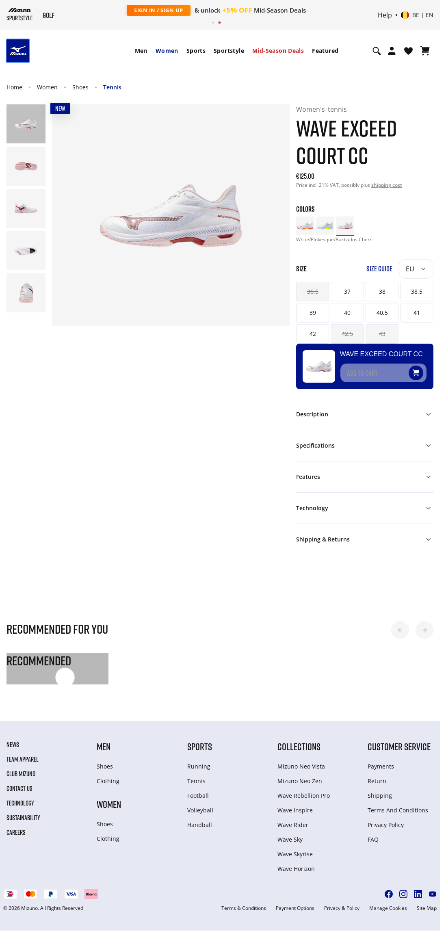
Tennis (112, 87)
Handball (199, 825)
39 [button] (313, 312)
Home (14, 87)
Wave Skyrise (295, 854)
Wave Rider (292, 825)
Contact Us (19, 788)
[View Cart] (425, 50)
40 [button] (347, 312)
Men (141, 50)
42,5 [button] (347, 334)
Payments (381, 766)
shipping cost (386, 185)
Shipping (380, 795)
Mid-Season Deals (278, 50)
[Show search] (376, 50)
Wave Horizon (296, 869)
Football (198, 795)
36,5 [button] (312, 291)
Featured (325, 50)
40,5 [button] (382, 312)
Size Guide (379, 268)
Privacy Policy (386, 825)
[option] (305, 226)
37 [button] (347, 291)
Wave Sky (290, 839)
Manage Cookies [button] (388, 908)
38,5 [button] (416, 291)
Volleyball (200, 810)
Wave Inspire (295, 810)
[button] (400, 630)
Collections (298, 746)
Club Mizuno (20, 774)
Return (377, 781)
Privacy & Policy (341, 908)
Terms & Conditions (243, 908)
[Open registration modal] (391, 50)
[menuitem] (141, 50)
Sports (196, 50)
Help (385, 15)
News (12, 744)
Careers (16, 832)
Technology (20, 803)
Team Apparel (22, 759)
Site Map (427, 908)
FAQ (373, 839)
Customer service (399, 746)
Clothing (108, 781)
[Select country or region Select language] (417, 15)
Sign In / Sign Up (158, 10)
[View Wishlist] (408, 50)
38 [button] (382, 291)
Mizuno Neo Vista (301, 766)
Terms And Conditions (398, 810)
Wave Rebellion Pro (303, 795)
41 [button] (417, 312)
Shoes (80, 87)
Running (198, 766)
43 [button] (382, 334)
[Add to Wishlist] (423, 369)
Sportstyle (229, 50)
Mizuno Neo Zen (299, 781)
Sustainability (23, 818)
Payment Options (295, 908)
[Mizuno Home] (19, 14)
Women (167, 50)
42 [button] (313, 334)
